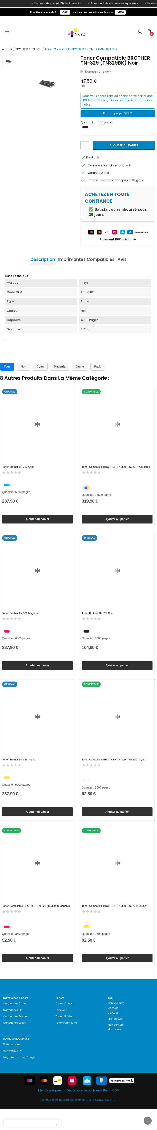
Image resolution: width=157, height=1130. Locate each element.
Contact (113, 1033)
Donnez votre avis (97, 71)
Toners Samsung (66, 1043)
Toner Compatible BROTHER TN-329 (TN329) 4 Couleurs (116, 467)
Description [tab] (38, 259)
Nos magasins (12, 1071)
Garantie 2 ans (98, 173)
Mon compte (115, 1045)
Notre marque (11, 1065)
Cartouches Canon (15, 1024)
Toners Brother (64, 1037)
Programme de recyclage (19, 1078)
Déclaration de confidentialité (86, 1111)
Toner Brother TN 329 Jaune (19, 770)
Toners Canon (64, 1024)
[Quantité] (85, 145)
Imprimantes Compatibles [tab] (86, 259)
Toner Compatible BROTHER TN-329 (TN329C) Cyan (113, 770)
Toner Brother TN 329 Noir (97, 618)
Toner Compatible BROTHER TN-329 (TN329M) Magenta (36, 921)
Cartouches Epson (14, 1043)
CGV (115, 1111)
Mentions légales (49, 1111)
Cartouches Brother (15, 1037)
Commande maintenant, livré (109, 165)
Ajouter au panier (124, 145)
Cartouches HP (12, 1030)
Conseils (113, 1028)
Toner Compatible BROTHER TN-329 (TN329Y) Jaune (114, 921)
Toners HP (61, 1030)
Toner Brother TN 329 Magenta (20, 618)
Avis (126, 259)
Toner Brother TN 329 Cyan (18, 467)
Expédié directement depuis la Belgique (116, 180)
